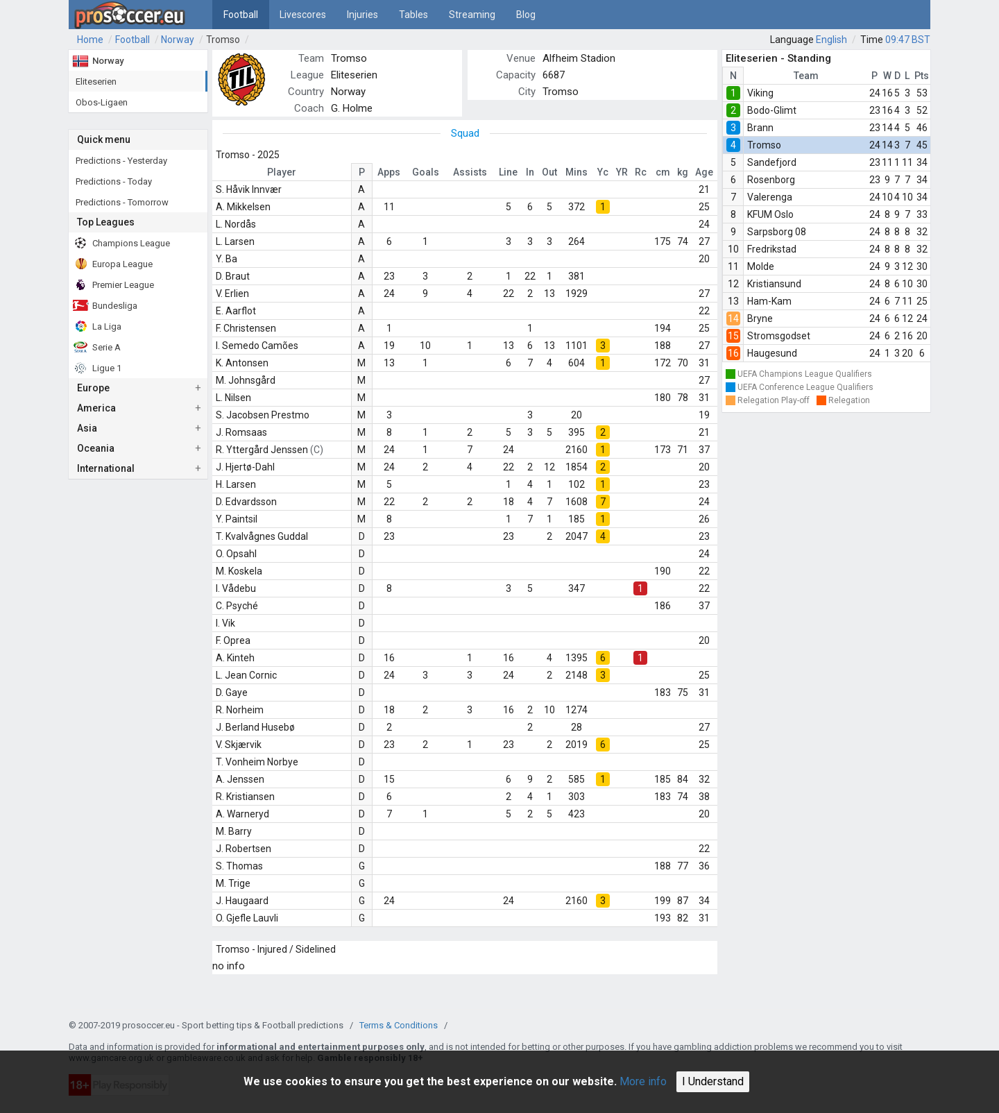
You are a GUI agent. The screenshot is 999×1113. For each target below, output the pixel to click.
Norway (177, 39)
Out (549, 172)
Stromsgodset (778, 335)
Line (508, 172)
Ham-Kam (769, 301)
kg (682, 172)
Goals (425, 172)
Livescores (303, 14)
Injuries (362, 14)
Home (90, 39)
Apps (388, 172)
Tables (413, 14)
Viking (760, 93)
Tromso (223, 39)
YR (622, 172)
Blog (526, 14)
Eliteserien (354, 75)
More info (643, 1081)
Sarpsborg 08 (776, 231)
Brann (760, 127)
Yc (602, 172)
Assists (470, 172)
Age (704, 172)
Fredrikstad (771, 249)
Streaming (472, 14)
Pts (921, 75)
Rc (641, 172)
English (831, 39)
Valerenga (769, 197)
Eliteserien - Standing (778, 58)
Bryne (760, 318)
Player (281, 172)
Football (240, 14)
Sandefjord (771, 162)
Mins (576, 172)
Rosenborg (771, 179)
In (530, 172)
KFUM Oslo (770, 214)
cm (663, 172)
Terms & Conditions (398, 1025)
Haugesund (772, 353)
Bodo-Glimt (771, 110)
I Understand (713, 1081)
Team (806, 75)
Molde (760, 266)
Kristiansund (774, 283)
